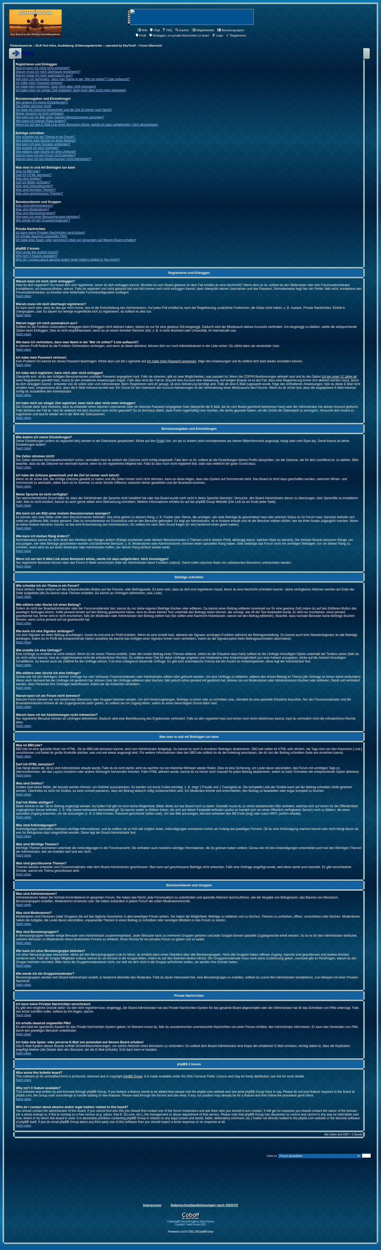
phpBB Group (133, 1076)
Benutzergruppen (230, 30)
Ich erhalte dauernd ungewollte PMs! (41, 236)
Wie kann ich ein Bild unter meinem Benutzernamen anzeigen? (60, 117)
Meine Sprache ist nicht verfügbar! (40, 113)
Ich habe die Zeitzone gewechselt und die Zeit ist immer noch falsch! (64, 110)
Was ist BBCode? (28, 171)
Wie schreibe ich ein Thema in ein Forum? (45, 137)
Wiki (142, 30)
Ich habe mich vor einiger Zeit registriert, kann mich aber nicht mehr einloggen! (71, 90)
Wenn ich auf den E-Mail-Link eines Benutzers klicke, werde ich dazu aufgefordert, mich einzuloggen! (87, 125)
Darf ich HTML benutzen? (34, 175)
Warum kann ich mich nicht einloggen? (43, 68)
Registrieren (236, 35)
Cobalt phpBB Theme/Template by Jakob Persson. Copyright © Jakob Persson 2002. (190, 1222)
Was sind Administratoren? (34, 205)
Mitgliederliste (203, 30)
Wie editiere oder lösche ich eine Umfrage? (46, 152)
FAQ (167, 30)
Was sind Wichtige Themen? (36, 190)
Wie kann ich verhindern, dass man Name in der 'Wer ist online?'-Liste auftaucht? (73, 79)
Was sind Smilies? (29, 178)
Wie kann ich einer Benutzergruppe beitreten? (48, 217)
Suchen (182, 30)
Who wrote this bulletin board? (37, 252)
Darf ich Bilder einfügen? (33, 182)
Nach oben (23, 296)
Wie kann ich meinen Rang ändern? (41, 121)
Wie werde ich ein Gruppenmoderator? (43, 220)
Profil (140, 35)
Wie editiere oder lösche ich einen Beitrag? (46, 140)
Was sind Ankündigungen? (34, 186)
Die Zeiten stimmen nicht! (33, 106)
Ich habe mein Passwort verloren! (39, 83)
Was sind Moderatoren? (32, 209)
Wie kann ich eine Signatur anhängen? (43, 144)
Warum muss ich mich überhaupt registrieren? (48, 72)
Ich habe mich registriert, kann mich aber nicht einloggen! (56, 86)
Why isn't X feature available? (36, 256)
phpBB (183, 1231)
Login (217, 35)
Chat (155, 30)
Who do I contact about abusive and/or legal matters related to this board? (68, 259)
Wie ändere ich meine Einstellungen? (42, 102)
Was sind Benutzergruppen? (36, 213)
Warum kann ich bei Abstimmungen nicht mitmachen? (53, 159)
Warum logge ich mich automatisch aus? (44, 75)
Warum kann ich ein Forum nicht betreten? (45, 155)
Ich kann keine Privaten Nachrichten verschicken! (50, 232)
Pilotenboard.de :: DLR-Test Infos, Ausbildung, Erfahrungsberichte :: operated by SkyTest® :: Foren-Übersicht (86, 45)
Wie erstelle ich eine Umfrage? (37, 148)
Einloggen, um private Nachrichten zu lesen (179, 35)
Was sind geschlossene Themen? (39, 193)
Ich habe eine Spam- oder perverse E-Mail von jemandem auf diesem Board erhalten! (76, 240)
